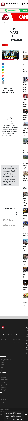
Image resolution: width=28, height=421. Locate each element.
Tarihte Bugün (4, 384)
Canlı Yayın (3, 362)
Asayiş (2, 365)
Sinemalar (3, 386)
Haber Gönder (16, 342)
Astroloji (3, 402)
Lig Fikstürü (3, 382)
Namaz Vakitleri (4, 379)
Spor (2, 367)
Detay (13, 419)
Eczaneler (3, 381)
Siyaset (2, 369)
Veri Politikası (4, 342)
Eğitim (2, 370)
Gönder (16, 213)
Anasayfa (3, 22)
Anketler (3, 397)
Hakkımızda (3, 339)
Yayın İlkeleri (3, 341)
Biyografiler (3, 399)
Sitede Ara (3, 396)
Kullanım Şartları (17, 339)
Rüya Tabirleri (4, 401)
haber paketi (3, 416)
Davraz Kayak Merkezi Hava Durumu (12, 4)
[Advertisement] (12, 105)
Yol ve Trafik (3, 377)
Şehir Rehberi (4, 389)
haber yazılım (3, 417)
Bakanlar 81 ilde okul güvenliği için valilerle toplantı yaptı (25, 67)
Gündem (8, 22)
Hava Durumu (4, 376)
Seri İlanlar (3, 387)
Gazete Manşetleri (5, 391)
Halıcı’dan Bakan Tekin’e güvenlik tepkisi (25, 102)
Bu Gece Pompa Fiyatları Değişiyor (25, 302)
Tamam (19, 419)
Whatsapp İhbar (16, 341)
